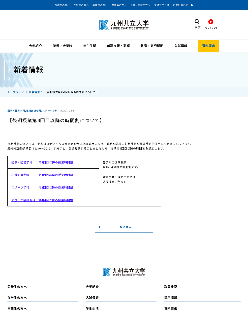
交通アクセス (161, 4)
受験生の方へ (62, 4)
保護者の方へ (119, 4)
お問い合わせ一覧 (183, 4)
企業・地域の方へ (140, 4)
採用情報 (170, 296)
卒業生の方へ (100, 4)
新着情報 (34, 90)
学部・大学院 (62, 45)
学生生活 (89, 45)
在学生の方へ (81, 4)
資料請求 (208, 45)
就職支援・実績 (118, 45)
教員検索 (170, 285)
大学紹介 (35, 45)
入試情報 (180, 45)
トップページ (15, 90)
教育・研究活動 (152, 45)
